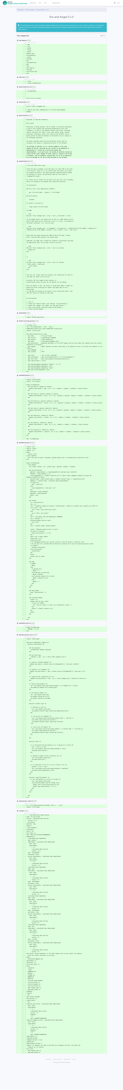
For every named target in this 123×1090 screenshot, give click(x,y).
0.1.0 (47, 10)
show (103, 35)
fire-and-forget (30, 10)
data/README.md (24, 163)
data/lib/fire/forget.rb (24, 382)
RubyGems (21, 10)
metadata (21, 829)
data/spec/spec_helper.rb (26, 819)
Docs (74, 1084)
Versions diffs (40, 10)
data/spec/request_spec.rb (26, 648)
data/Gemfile (22, 103)
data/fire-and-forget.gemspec (27, 327)
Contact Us (48, 1084)
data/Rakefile (22, 319)
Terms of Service (57, 1084)
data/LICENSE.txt (24, 117)
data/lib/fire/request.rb (25, 451)
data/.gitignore (23, 40)
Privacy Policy (67, 1084)
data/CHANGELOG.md (25, 88)
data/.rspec (22, 78)
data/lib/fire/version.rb (25, 636)
